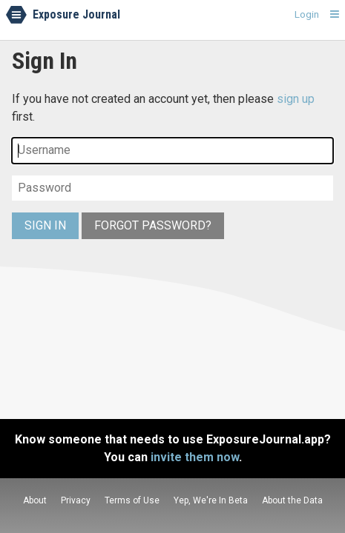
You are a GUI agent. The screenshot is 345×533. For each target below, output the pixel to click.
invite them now (195, 457)
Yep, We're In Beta (211, 500)
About (35, 500)
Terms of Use (132, 500)
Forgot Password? (152, 225)
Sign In (45, 225)
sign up (296, 99)
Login (307, 14)
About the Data (292, 500)
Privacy (76, 500)
